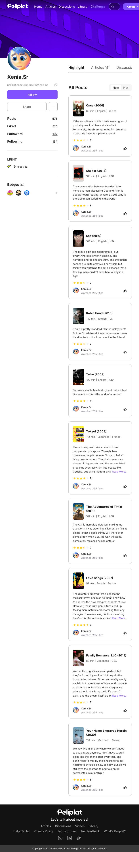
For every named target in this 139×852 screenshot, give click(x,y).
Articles (50, 6)
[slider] (81, 140)
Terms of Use (66, 831)
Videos (80, 826)
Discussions (67, 6)
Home (38, 6)
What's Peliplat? (115, 831)
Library (82, 6)
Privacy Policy (43, 831)
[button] (53, 106)
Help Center (21, 831)
